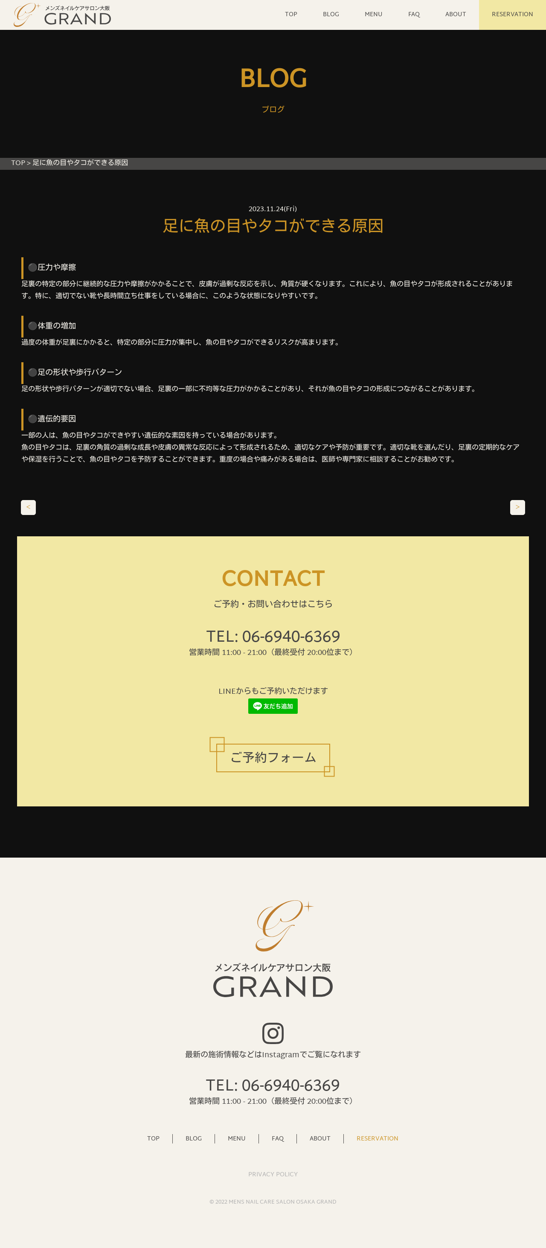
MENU (374, 14)
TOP (291, 14)
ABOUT (455, 14)
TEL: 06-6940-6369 (273, 637)
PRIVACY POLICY (273, 1175)
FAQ (414, 14)
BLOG (331, 14)
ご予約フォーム (273, 759)
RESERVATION (512, 14)
